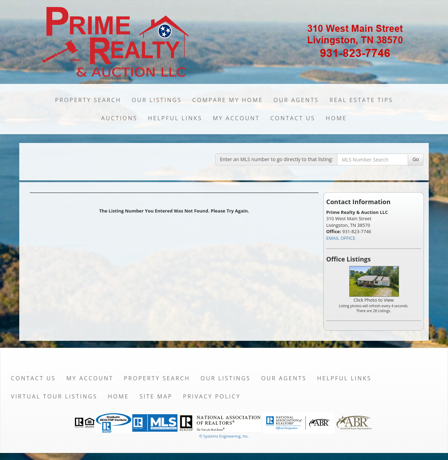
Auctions (119, 118)
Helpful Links (175, 118)
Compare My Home (227, 100)
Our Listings (157, 100)
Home (336, 118)
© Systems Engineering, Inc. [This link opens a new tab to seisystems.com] (224, 436)
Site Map (155, 396)
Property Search (88, 100)
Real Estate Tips (361, 100)
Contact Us (292, 118)
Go (415, 159)
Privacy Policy (212, 396)
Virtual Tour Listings (54, 396)
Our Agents (296, 100)
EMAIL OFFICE (341, 238)
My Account (236, 118)
